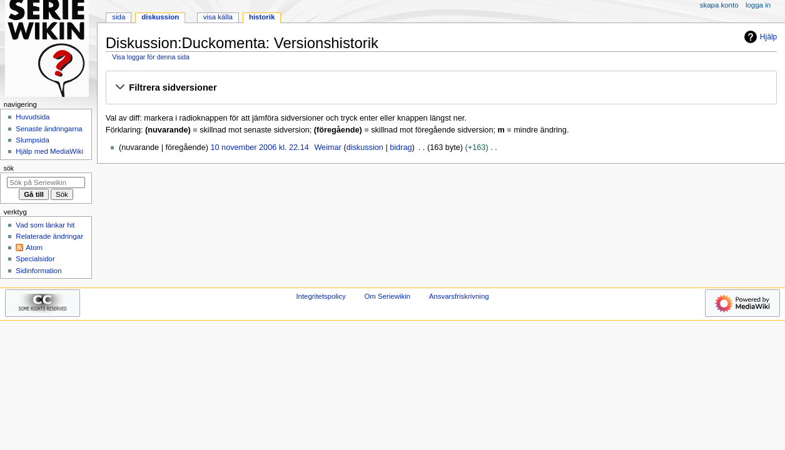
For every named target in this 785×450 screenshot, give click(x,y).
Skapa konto (719, 5)
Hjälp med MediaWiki (49, 151)
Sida (118, 17)
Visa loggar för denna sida (151, 57)
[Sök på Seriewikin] (46, 182)
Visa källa (218, 17)
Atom (34, 247)
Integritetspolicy (320, 296)
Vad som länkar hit (45, 225)
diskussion (365, 147)
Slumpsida (32, 140)
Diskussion (160, 17)
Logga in (758, 5)
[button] (441, 88)
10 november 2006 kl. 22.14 (259, 147)
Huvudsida (32, 117)
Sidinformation (38, 270)
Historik (262, 17)
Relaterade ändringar (49, 236)
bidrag (401, 147)
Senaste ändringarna (49, 128)
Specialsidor (35, 258)
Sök (9, 168)
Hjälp (759, 37)
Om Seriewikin (387, 296)
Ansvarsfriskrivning (459, 296)
